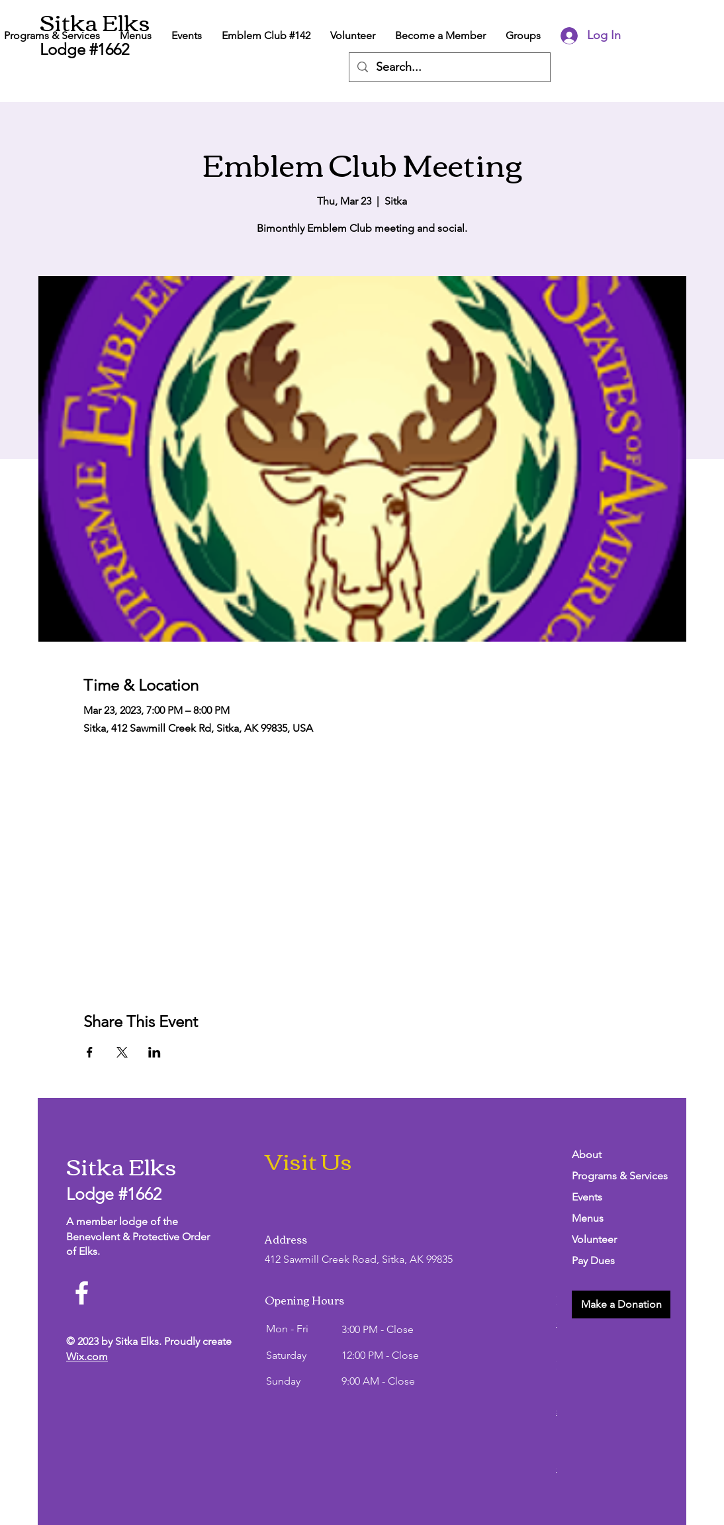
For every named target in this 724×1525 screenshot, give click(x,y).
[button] (621, 1304)
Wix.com (87, 1356)
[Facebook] (81, 1292)
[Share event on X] (122, 1052)
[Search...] (449, 67)
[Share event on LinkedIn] (154, 1052)
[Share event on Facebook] (89, 1052)
